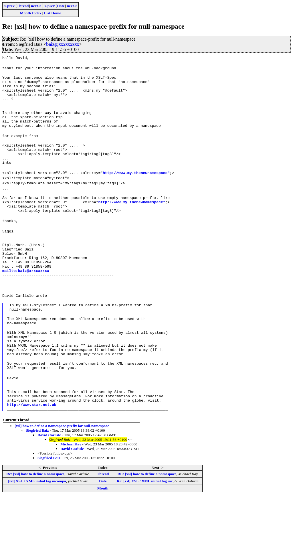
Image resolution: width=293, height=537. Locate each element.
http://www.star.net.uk (31, 444)
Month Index (30, 13)
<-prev (9, 6)
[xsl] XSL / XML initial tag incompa (37, 521)
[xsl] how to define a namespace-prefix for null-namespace (62, 466)
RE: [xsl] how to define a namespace (146, 514)
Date (61, 6)
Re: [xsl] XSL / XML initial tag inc (145, 521)
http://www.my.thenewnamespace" (136, 186)
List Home (52, 13)
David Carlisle (49, 475)
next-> (36, 6)
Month (102, 528)
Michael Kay (70, 484)
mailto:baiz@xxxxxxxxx (25, 294)
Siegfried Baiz (37, 471)
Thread (23, 6)
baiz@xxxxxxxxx (62, 44)
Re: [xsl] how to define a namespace (35, 514)
